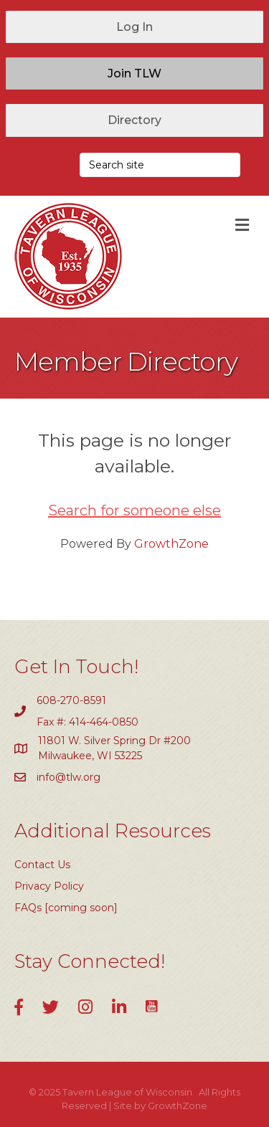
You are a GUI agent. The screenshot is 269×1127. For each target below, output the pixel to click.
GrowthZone (171, 544)
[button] (134, 27)
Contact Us (42, 864)
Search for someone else (134, 510)
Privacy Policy (49, 886)
